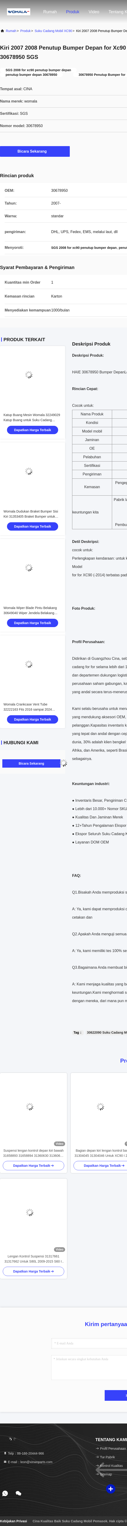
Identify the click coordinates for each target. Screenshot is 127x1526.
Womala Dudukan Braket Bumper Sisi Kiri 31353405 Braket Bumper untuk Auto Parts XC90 (30, 516)
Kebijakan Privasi (13, 1521)
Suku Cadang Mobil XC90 (53, 31)
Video (94, 12)
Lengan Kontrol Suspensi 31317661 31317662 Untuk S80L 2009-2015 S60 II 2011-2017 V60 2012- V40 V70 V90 (33, 1259)
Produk (72, 12)
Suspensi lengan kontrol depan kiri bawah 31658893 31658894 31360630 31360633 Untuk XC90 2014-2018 (33, 1153)
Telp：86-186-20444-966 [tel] (23, 1453)
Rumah (50, 12)
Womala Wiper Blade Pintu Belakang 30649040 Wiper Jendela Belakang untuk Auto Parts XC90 (30, 613)
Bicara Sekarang (34, 151)
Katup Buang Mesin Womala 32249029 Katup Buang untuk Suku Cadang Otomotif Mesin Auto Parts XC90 (31, 420)
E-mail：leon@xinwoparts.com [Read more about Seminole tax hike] (28, 1462)
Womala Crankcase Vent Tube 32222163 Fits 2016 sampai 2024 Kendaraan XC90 (27, 709)
